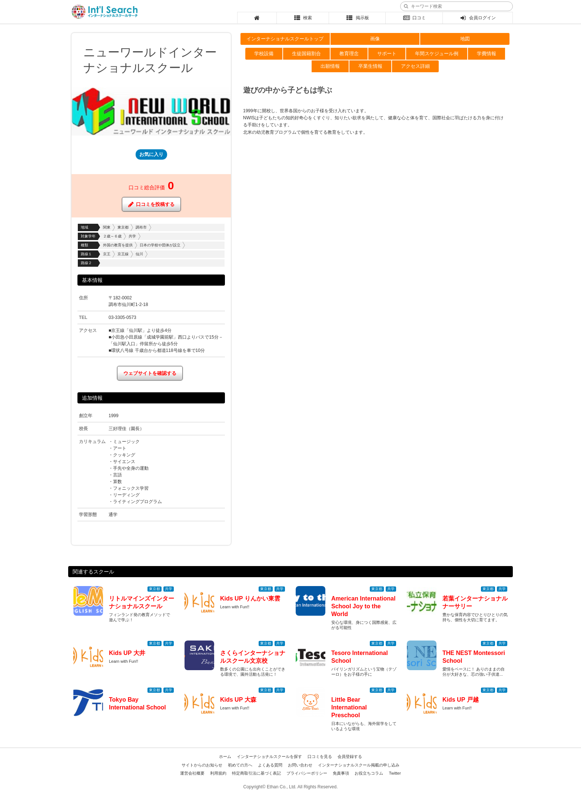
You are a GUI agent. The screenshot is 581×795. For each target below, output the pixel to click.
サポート (386, 53)
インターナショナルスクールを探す (269, 756)
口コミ (414, 17)
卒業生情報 (370, 66)
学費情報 (486, 53)
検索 (302, 17)
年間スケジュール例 (436, 53)
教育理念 (349, 53)
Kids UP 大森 (238, 699)
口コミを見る (320, 756)
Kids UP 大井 (127, 653)
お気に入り (151, 154)
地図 (465, 38)
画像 (375, 38)
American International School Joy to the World (363, 606)
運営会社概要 (192, 773)
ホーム (225, 756)
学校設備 (263, 53)
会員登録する (350, 756)
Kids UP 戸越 (460, 699)
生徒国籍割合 (306, 53)
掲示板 (357, 17)
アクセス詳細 (415, 66)
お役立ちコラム (369, 773)
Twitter (395, 773)
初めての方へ (240, 765)
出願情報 (330, 66)
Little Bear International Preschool (349, 707)
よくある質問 (270, 765)
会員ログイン (477, 17)
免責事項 (341, 773)
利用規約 (218, 773)
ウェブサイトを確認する (149, 373)
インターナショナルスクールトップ (284, 38)
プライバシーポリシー (306, 773)
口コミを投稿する (151, 204)
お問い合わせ (300, 765)
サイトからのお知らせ (202, 765)
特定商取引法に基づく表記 (256, 773)
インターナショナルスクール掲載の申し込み (358, 765)
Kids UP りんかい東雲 (250, 598)
